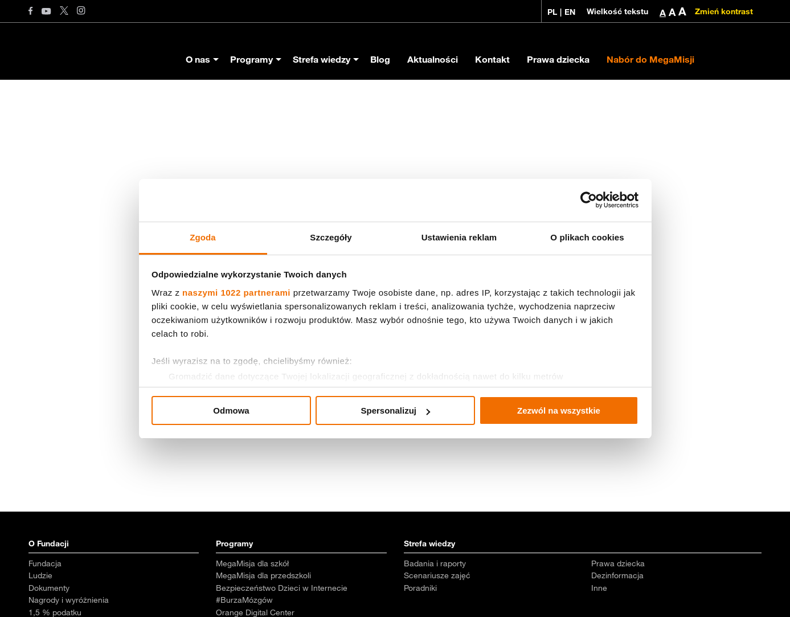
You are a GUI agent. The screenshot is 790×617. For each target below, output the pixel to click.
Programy (251, 59)
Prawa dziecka (558, 59)
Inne (599, 588)
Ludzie (40, 575)
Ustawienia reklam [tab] (459, 237)
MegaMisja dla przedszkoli (263, 575)
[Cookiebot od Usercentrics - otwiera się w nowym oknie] (588, 200)
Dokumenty (48, 588)
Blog (380, 59)
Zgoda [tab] (203, 237)
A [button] (663, 12)
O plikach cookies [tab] (587, 237)
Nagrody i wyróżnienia (68, 600)
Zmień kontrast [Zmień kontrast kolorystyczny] (724, 11)
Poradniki (420, 588)
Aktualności (432, 59)
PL (552, 12)
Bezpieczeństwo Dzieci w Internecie (281, 588)
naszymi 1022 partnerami (236, 292)
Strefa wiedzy (321, 59)
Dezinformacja (617, 575)
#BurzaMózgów (244, 600)
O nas (198, 59)
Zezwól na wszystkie (558, 410)
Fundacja (45, 563)
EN (569, 12)
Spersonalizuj (395, 410)
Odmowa (231, 410)
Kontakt (492, 59)
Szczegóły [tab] (330, 237)
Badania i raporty (435, 563)
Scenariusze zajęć (437, 575)
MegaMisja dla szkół (252, 563)
